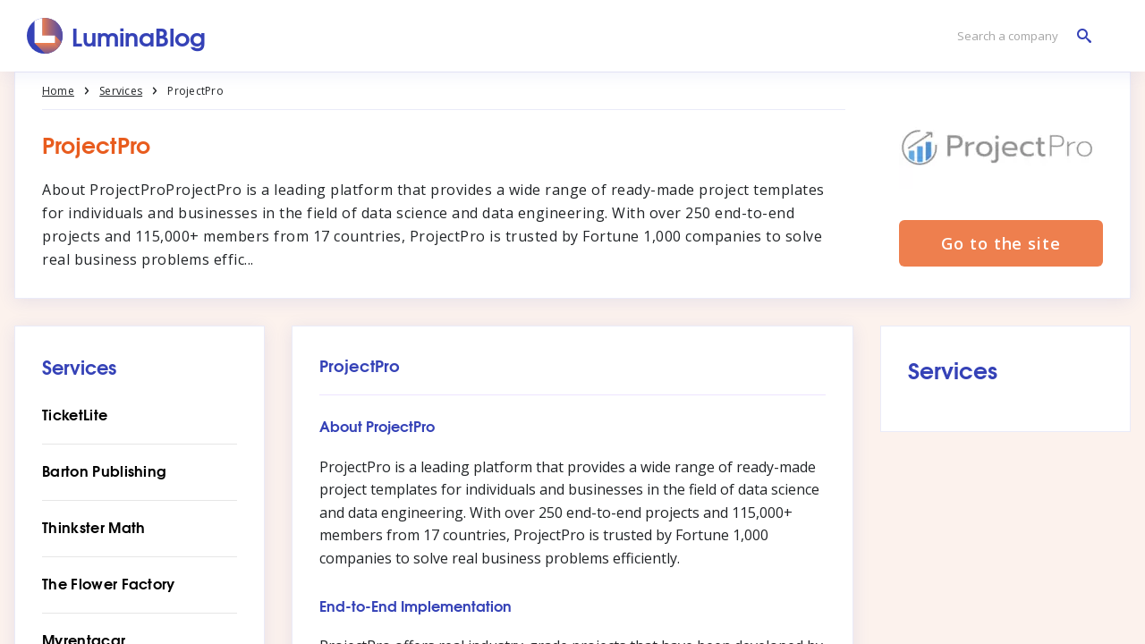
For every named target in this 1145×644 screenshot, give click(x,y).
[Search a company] (1019, 36)
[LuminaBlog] (117, 36)
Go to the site (1001, 243)
